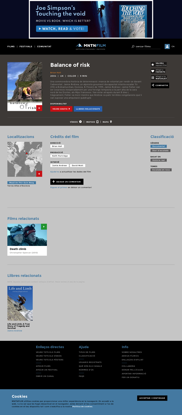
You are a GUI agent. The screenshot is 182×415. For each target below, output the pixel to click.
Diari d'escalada (160, 152)
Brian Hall (56, 72)
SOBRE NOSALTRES (132, 354)
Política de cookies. (83, 406)
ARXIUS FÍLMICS (130, 357)
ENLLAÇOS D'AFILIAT (132, 361)
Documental (158, 148)
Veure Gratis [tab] (61, 109)
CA (173, 46)
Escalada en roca (161, 171)
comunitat (44, 46)
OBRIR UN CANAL (45, 378)
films (11, 46)
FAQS (81, 378)
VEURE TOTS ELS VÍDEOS (49, 357)
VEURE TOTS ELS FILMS (48, 354)
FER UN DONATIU (131, 379)
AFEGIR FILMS (43, 368)
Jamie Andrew (59, 167)
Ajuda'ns (54, 173)
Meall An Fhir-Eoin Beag (21, 184)
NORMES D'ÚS (86, 371)
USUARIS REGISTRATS (90, 364)
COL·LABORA (128, 368)
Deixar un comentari (67, 183)
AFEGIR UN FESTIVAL (47, 371)
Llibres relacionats (88, 109)
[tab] (39, 108)
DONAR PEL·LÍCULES (132, 371)
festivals (26, 46)
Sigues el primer (58, 189)
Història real (158, 162)
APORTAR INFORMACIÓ (134, 375)
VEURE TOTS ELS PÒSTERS (49, 361)
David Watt (77, 167)
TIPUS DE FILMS (87, 354)
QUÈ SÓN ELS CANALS (90, 368)
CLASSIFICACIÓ (87, 357)
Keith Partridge (60, 157)
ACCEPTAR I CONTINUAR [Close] (152, 398)
